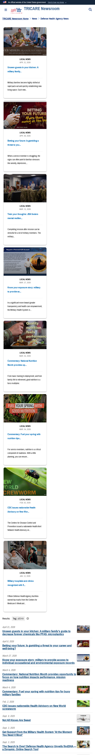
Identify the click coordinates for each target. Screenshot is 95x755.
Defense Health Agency (53, 571)
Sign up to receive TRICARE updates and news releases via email (40, 547)
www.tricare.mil (11, 571)
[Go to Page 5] (57, 481)
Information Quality (55, 704)
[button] (57, 2)
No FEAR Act (83, 712)
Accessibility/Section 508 (32, 712)
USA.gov (47, 721)
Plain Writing (11, 712)
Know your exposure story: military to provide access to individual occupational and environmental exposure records (38, 368)
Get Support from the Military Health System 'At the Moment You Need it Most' (37, 440)
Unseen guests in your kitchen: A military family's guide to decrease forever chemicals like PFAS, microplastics (36, 339)
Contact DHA (10, 676)
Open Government (77, 704)
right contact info (19, 646)
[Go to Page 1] (37, 481)
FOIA (70, 712)
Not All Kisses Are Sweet (16, 426)
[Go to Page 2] (42, 481)
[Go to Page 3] (47, 481)
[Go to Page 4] (52, 481)
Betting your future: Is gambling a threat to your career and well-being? (37, 353)
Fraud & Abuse (56, 712)
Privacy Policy (15, 704)
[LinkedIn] (17, 528)
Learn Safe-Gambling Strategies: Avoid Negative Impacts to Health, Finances (37, 468)
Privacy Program (34, 704)
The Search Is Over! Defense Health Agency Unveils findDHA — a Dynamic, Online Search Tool (39, 454)
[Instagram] (24, 528)
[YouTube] (10, 528)
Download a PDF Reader (23, 612)
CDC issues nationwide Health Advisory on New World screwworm (34, 413)
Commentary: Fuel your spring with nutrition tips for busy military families (36, 399)
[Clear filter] (47, 325)
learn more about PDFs (47, 612)
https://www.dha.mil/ (13, 658)
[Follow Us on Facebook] (3, 528)
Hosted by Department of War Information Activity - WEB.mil (46, 731)
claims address (31, 634)
